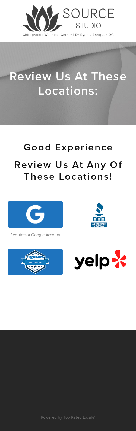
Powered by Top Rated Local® (68, 417)
